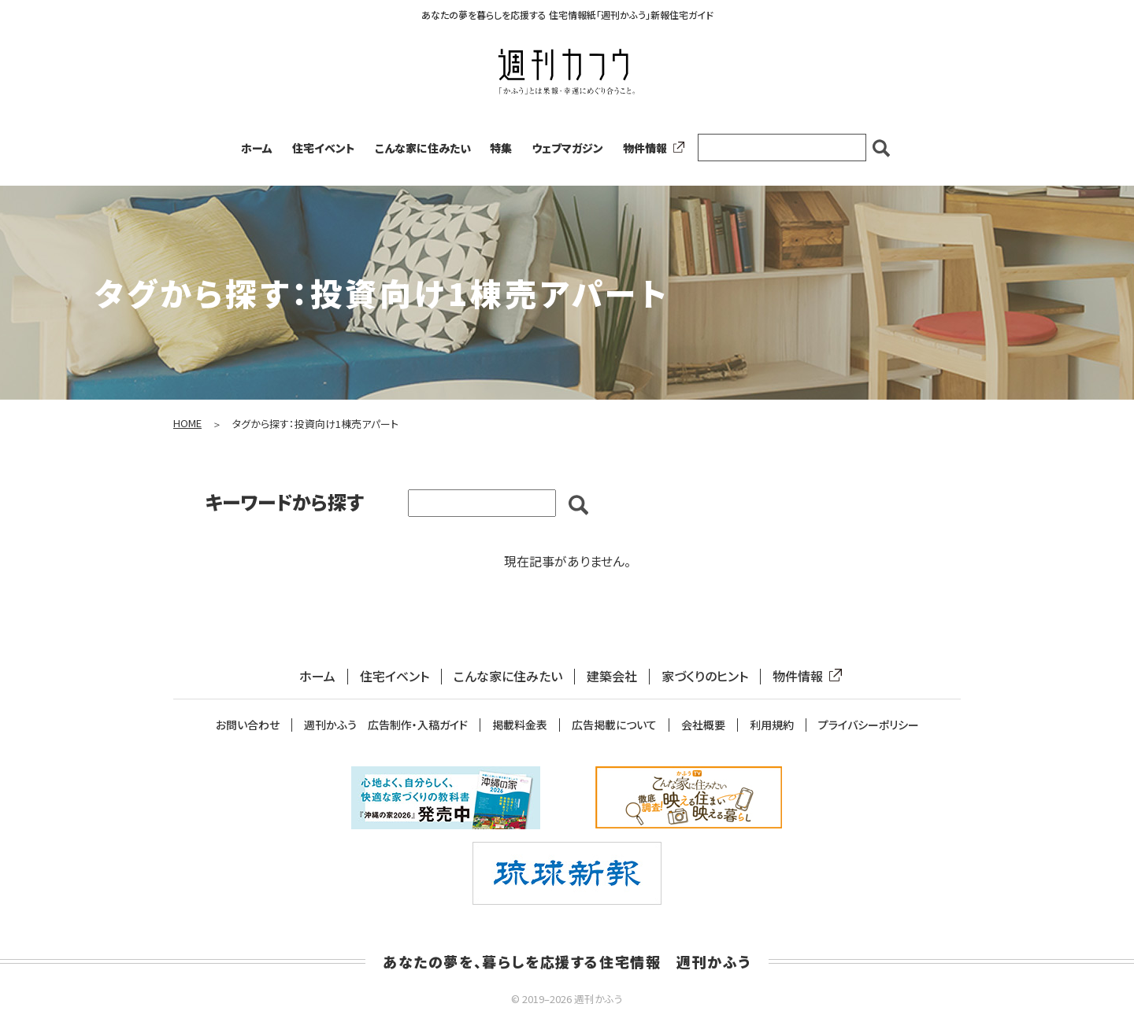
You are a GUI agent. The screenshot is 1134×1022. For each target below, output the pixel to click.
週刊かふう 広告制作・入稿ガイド (386, 725)
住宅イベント (323, 148)
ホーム (256, 148)
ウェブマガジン (567, 148)
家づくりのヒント (705, 676)
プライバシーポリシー (868, 725)
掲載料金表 (519, 725)
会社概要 (703, 725)
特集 (501, 148)
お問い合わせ (248, 725)
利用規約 (772, 725)
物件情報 (650, 148)
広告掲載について (614, 725)
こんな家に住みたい (423, 148)
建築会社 (612, 676)
